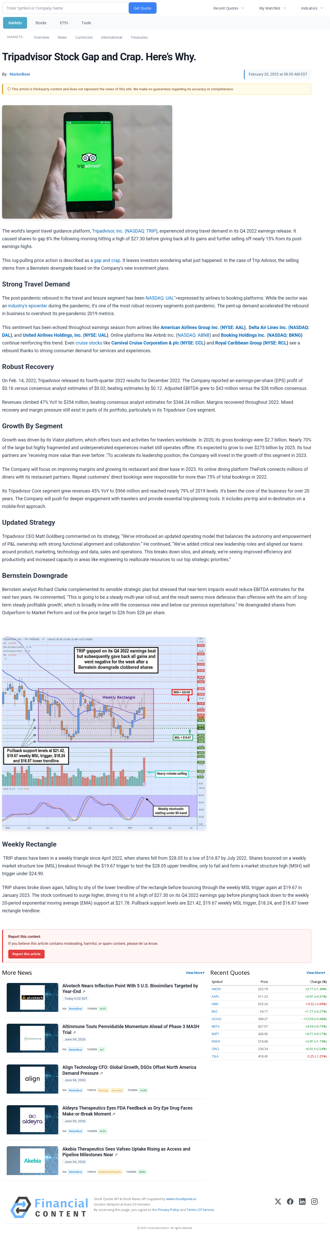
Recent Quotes (225, 8)
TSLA (215, 1056)
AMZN (216, 989)
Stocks (40, 22)
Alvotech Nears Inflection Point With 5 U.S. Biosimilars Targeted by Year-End (130, 988)
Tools (86, 22)
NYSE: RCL (275, 343)
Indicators (309, 8)
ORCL (216, 1049)
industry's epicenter (27, 305)
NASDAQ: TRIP (141, 231)
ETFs (64, 22)
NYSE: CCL (193, 343)
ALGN (143, 1090)
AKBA (142, 1171)
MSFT (215, 1034)
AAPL (215, 996)
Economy (117, 1090)
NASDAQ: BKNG (284, 335)
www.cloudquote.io (181, 1198)
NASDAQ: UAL (160, 298)
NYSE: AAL (233, 327)
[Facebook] (290, 1207)
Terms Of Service (200, 1209)
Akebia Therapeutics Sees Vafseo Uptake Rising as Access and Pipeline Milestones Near (126, 1152)
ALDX (103, 1131)
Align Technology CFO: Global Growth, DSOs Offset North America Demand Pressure (129, 1070)
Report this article (26, 954)
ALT (102, 1049)
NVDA (216, 1041)
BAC (215, 1011)
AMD (215, 1004)
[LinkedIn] (302, 1207)
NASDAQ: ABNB (194, 335)
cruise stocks (89, 343)
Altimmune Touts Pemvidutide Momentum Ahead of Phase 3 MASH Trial (130, 1029)
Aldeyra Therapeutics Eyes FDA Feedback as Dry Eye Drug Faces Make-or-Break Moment (127, 1111)
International (111, 37)
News (62, 37)
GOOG (216, 1019)
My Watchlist (269, 8)
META (216, 1026)
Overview (41, 37)
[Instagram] (314, 1207)
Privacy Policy (168, 1209)
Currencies (84, 37)
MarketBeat (75, 1008)
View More (194, 972)
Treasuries (139, 37)
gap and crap (107, 260)
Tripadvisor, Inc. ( (109, 231)
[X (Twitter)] (278, 1207)
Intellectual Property (109, 1171)
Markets (15, 22)
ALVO (103, 1008)
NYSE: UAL (96, 335)
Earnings (103, 1090)
